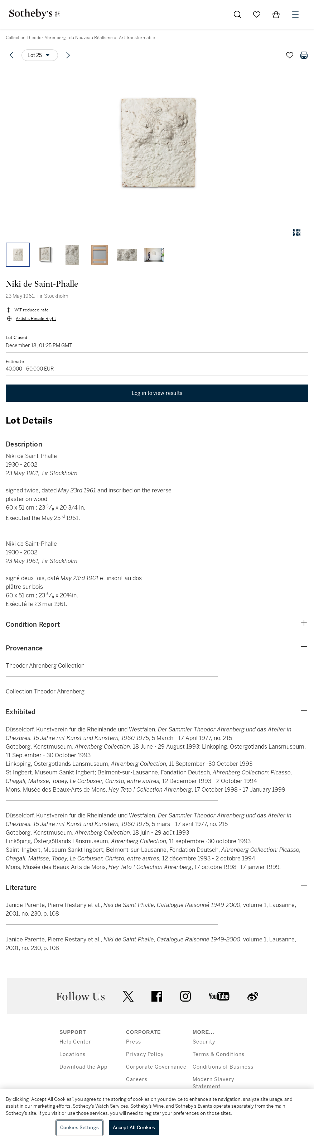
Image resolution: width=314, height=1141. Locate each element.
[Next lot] (68, 55)
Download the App (83, 1067)
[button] (157, 145)
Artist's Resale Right (36, 318)
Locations (72, 1054)
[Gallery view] (297, 232)
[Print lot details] (304, 55)
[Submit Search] (237, 14)
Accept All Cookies (134, 1128)
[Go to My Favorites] (256, 14)
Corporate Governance (156, 1067)
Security (204, 1042)
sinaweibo (252, 996)
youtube (219, 996)
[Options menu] (39, 55)
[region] (157, 1115)
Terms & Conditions (219, 1054)
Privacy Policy (145, 1054)
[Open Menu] (295, 14)
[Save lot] (289, 55)
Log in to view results (157, 393)
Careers (137, 1079)
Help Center (75, 1042)
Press (133, 1042)
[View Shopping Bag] (276, 14)
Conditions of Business (223, 1067)
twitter (128, 996)
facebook (156, 996)
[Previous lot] (11, 55)
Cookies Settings (79, 1128)
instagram (185, 996)
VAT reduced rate (31, 310)
